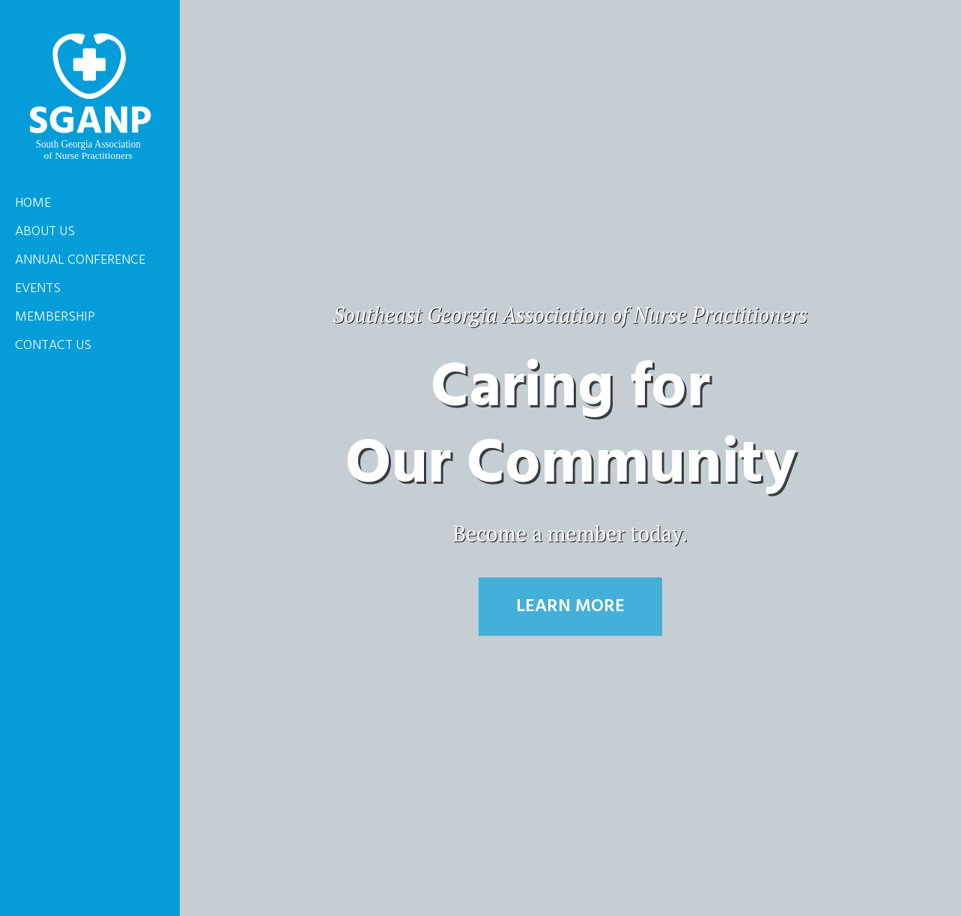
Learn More (570, 606)
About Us (45, 232)
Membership (55, 317)
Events (38, 289)
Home (33, 203)
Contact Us (53, 346)
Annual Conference (80, 260)
